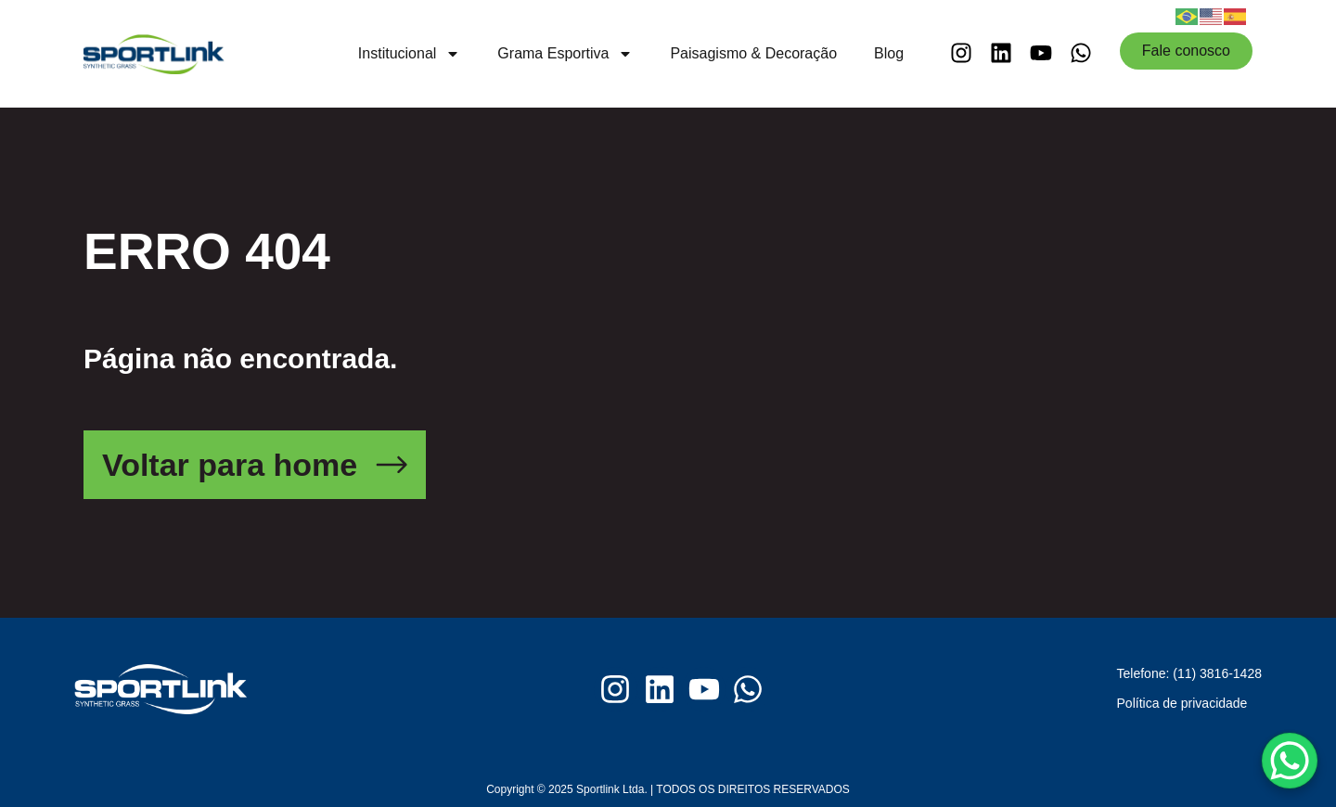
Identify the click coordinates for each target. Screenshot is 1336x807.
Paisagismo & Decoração (753, 53)
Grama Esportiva (565, 53)
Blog (889, 53)
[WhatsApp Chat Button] (1289, 760)
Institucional (409, 53)
